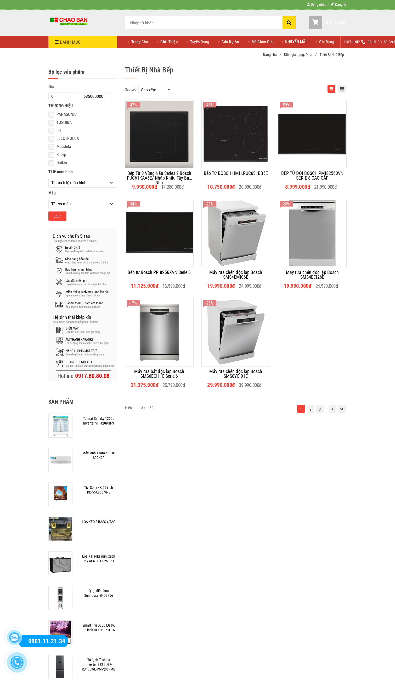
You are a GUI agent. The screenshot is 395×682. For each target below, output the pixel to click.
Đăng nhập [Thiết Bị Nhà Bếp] (316, 4)
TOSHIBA (64, 122)
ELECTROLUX (68, 138)
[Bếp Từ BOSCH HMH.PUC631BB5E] (236, 175)
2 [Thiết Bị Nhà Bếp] (310, 409)
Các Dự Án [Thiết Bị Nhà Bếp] (230, 41)
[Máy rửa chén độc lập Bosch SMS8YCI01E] (236, 374)
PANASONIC (67, 114)
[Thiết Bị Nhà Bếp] (69, 21)
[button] (328, 22)
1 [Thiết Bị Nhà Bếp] (301, 409)
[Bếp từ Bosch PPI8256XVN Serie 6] (159, 274)
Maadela (64, 146)
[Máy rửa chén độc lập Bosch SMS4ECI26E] (312, 274)
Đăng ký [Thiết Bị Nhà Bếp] (339, 4)
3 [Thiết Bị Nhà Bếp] (320, 409)
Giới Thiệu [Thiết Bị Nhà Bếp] (169, 41)
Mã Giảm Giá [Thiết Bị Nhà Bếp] (262, 41)
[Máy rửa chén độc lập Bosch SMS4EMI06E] (236, 274)
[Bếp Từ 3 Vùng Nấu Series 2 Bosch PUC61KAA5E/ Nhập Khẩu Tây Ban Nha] (159, 175)
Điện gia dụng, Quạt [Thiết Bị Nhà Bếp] (300, 55)
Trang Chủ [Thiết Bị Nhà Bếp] (139, 41)
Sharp (61, 154)
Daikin (62, 162)
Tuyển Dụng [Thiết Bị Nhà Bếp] (199, 41)
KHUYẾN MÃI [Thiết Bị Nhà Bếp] (296, 41)
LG (59, 130)
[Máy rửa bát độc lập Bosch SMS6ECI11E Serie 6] (159, 374)
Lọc (57, 216)
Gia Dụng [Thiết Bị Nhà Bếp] (326, 41)
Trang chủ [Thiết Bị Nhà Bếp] (272, 55)
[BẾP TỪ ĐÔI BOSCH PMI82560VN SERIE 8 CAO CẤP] (312, 175)
